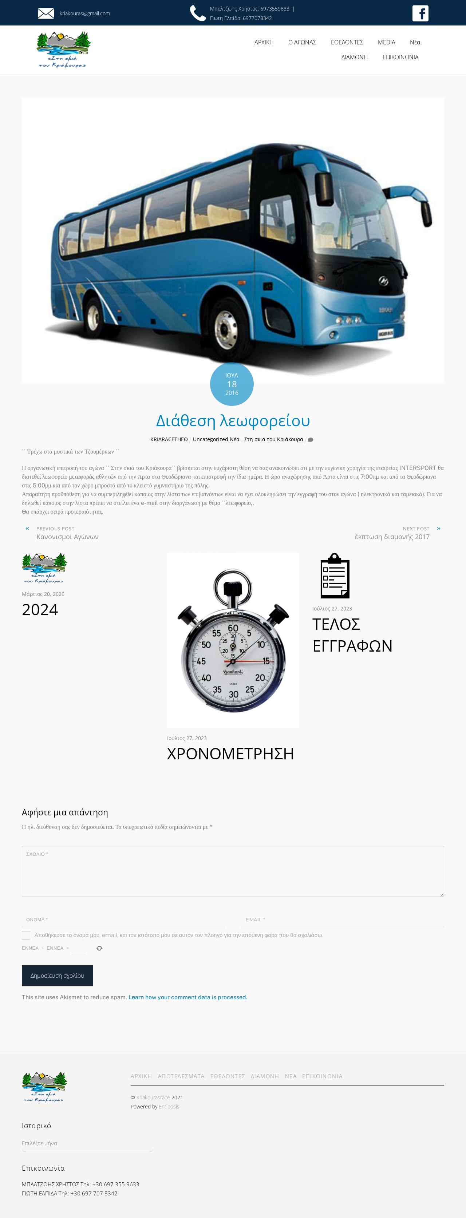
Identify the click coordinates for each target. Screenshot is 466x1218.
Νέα (415, 42)
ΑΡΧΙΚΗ (264, 42)
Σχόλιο (37, 854)
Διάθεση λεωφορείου (233, 420)
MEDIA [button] (386, 42)
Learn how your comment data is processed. (188, 997)
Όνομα (37, 919)
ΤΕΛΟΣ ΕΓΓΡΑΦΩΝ (352, 634)
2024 (40, 609)
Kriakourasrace (153, 1097)
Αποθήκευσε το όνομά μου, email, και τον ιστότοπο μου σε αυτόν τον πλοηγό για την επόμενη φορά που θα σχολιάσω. (179, 935)
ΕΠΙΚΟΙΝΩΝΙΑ (401, 57)
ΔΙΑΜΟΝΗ (354, 57)
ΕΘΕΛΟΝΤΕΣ (347, 42)
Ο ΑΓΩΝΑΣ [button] (302, 42)
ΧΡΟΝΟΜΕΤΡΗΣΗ (231, 753)
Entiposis (169, 1106)
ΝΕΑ (291, 1076)
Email (255, 919)
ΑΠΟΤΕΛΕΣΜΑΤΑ (181, 1076)
